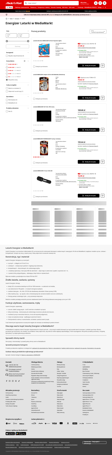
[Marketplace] (86, 384)
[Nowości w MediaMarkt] (88, 410)
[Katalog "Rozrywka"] (10, 404)
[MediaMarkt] (14, 3)
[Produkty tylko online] (11, 401)
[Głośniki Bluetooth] (35, 410)
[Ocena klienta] (17, 61)
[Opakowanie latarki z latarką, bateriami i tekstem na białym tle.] (44, 84)
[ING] (81, 423)
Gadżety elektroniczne (67, 348)
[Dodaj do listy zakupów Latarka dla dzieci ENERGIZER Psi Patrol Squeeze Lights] (102, 65)
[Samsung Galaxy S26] (88, 397)
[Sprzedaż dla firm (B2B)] (36, 373)
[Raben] (21, 423)
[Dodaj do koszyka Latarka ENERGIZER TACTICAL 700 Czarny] (88, 130)
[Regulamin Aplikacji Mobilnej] (41, 442)
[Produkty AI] (85, 414)
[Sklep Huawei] (60, 408)
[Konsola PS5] (34, 393)
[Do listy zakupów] (100, 3)
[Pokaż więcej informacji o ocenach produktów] (43, 61)
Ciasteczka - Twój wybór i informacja (94, 442)
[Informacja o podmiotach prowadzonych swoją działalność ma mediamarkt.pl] (43, 382)
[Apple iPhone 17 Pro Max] (88, 399)
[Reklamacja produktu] (36, 367)
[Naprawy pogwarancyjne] (63, 378)
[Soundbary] (34, 406)
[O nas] (84, 365)
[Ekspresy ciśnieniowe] (36, 401)
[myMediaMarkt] (86, 367)
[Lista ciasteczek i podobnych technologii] (54, 445)
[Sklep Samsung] (60, 412)
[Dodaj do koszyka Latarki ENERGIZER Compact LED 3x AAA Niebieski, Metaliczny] (88, 98)
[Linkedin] (16, 381)
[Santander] (95, 423)
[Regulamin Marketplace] (54, 442)
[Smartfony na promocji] (11, 395)
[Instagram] (13, 381)
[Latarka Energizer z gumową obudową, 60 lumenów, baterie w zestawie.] (44, 148)
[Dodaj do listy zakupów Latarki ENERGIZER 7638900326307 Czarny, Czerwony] (102, 162)
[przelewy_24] (33, 423)
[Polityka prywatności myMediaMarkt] (62, 447)
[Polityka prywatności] (10, 445)
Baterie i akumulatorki (54, 348)
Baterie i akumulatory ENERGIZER (30, 355)
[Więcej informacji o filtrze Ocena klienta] (24, 61)
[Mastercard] (61, 423)
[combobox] (52, 3)
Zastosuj (17, 46)
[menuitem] (22, 7)
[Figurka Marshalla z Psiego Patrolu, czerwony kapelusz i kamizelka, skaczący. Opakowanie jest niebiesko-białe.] (44, 50)
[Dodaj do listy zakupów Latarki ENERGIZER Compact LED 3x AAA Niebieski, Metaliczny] (102, 98)
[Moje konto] (96, 3)
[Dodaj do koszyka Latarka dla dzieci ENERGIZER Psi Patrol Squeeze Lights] (88, 65)
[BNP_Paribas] (47, 423)
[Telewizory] (33, 397)
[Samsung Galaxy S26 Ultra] (89, 393)
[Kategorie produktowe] (62, 384)
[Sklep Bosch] (60, 397)
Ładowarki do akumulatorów (40, 348)
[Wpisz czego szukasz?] (26, 3)
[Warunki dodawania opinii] (11, 447)
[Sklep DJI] (59, 401)
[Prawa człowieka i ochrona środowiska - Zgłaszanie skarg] (43, 378)
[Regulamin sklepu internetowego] (39, 375)
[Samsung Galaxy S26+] (88, 395)
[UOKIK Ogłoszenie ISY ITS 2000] (37, 445)
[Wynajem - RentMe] (61, 373)
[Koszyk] (104, 3)
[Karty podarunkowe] (61, 382)
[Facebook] (7, 381)
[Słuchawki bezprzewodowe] (37, 412)
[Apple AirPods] (34, 408)
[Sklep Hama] (60, 406)
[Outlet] (7, 397)
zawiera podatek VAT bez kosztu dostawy (87, 47)
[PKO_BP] (67, 423)
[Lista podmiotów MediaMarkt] (71, 445)
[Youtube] (10, 381)
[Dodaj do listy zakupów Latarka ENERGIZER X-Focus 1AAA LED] (102, 196)
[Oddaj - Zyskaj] (60, 371)
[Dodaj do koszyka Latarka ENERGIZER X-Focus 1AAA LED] (88, 196)
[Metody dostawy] (61, 365)
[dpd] (8, 423)
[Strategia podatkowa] (88, 378)
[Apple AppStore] (10, 433)
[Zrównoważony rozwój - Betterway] (91, 373)
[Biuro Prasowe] (86, 371)
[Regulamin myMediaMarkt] (27, 442)
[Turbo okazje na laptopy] (11, 406)
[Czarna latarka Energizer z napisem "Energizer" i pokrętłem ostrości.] (44, 180)
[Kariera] (84, 386)
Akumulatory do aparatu (94, 348)
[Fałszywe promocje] (65, 442)
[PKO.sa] (88, 423)
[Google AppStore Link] (21, 433)
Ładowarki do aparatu (81, 348)
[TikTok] (19, 381)
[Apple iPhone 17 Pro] (87, 401)
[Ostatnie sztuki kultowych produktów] (14, 399)
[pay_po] (40, 423)
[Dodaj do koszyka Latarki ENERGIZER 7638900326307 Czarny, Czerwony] (88, 162)
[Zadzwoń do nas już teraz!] (15, 366)
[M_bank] (74, 423)
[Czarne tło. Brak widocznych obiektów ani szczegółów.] (44, 116)
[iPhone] (33, 395)
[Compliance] (85, 380)
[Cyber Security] (86, 382)
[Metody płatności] (61, 367)
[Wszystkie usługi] (61, 380)
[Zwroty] (33, 369)
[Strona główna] (7, 19)
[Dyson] (32, 399)
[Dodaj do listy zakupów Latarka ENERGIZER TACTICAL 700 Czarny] (102, 130)
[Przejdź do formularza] (14, 371)
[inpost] (14, 423)
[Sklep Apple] (60, 393)
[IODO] (17, 445)
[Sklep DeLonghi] (60, 399)
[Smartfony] (33, 404)
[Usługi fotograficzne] (62, 375)
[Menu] (9, 7)
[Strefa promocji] (9, 393)
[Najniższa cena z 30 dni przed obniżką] (95, 43)
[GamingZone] (86, 412)
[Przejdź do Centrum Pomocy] (15, 375)
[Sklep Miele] (59, 410)
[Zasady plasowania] (25, 445)
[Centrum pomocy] (35, 365)
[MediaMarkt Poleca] (87, 408)
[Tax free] (59, 386)
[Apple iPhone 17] (86, 406)
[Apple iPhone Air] (86, 404)
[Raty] (58, 369)
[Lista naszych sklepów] (88, 375)
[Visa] (54, 423)
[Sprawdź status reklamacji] (37, 371)
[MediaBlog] (85, 369)
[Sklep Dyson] (60, 404)
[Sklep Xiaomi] (60, 395)
